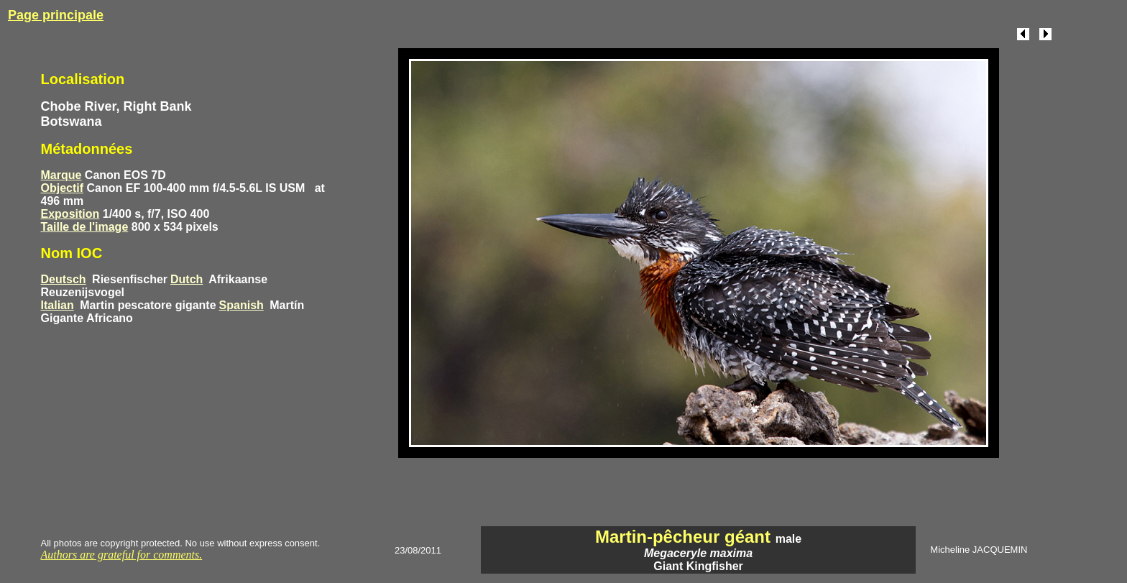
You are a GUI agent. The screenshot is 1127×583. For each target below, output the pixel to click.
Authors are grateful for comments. (122, 554)
